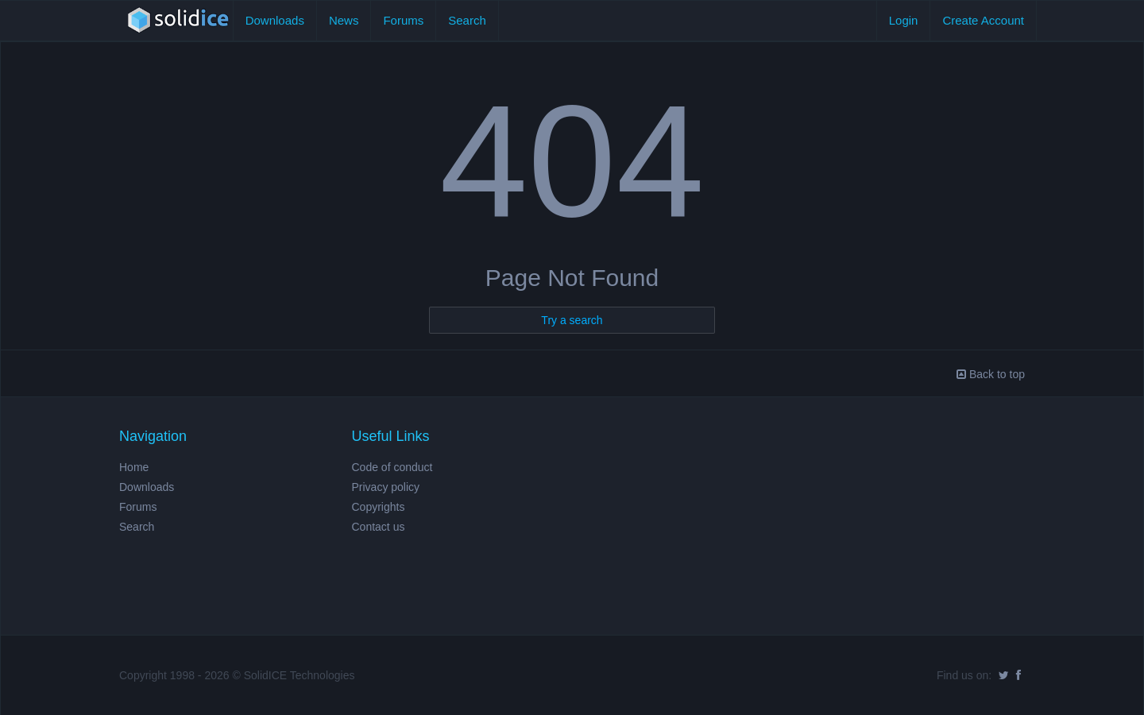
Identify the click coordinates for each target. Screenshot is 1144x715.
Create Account (983, 20)
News (344, 20)
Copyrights (378, 506)
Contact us (378, 526)
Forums (403, 20)
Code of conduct (392, 467)
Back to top (991, 374)
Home (134, 467)
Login (903, 20)
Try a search (571, 320)
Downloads (274, 20)
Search (467, 20)
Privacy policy (386, 487)
